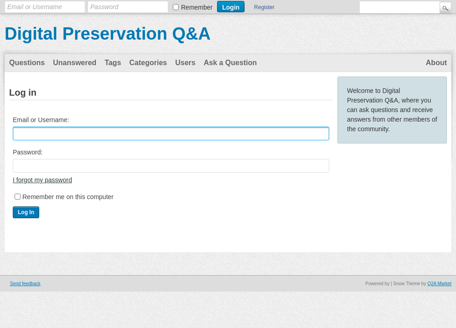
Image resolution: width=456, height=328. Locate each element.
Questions (27, 63)
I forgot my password (42, 180)
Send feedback (25, 283)
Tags (112, 63)
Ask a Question (230, 63)
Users (185, 63)
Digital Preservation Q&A (108, 33)
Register (264, 7)
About (436, 63)
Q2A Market (439, 283)
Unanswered (74, 63)
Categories (148, 63)
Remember (196, 7)
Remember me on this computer (68, 196)
